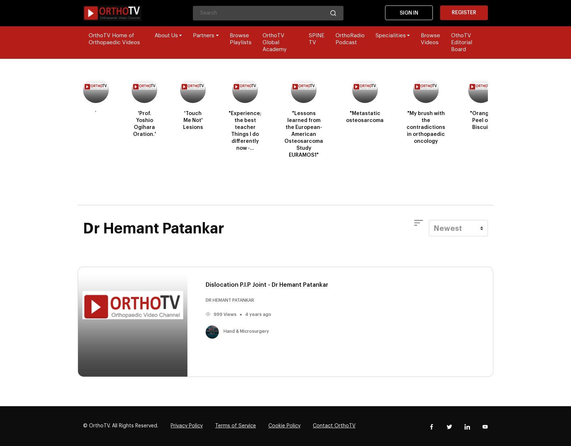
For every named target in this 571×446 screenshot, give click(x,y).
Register (464, 12)
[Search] (268, 13)
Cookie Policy (284, 425)
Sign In (409, 13)
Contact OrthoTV (334, 425)
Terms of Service (235, 425)
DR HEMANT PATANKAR (230, 300)
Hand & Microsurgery (237, 331)
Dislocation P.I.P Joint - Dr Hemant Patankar (267, 285)
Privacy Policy (187, 425)
